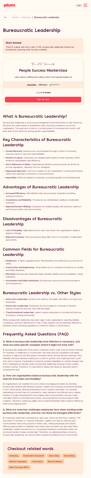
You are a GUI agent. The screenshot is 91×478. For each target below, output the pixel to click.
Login (79, 5)
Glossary (26, 17)
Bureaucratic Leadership (46, 17)
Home (15, 17)
